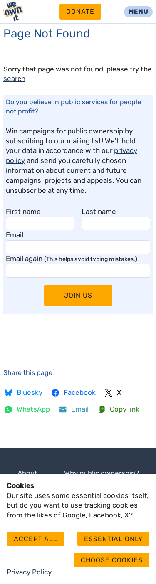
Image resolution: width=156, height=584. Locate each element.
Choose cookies (112, 560)
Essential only (113, 539)
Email (14, 235)
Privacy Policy (29, 572)
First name (23, 211)
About (27, 473)
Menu (139, 11)
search (14, 78)
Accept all (35, 539)
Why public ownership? (101, 473)
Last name (99, 211)
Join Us (78, 295)
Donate (80, 11)
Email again (71, 258)
